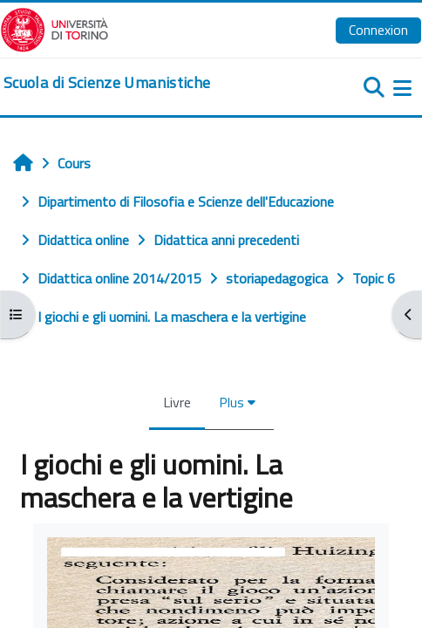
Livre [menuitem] (177, 402)
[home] (106, 82)
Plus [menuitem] (231, 402)
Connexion (378, 29)
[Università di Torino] (54, 27)
